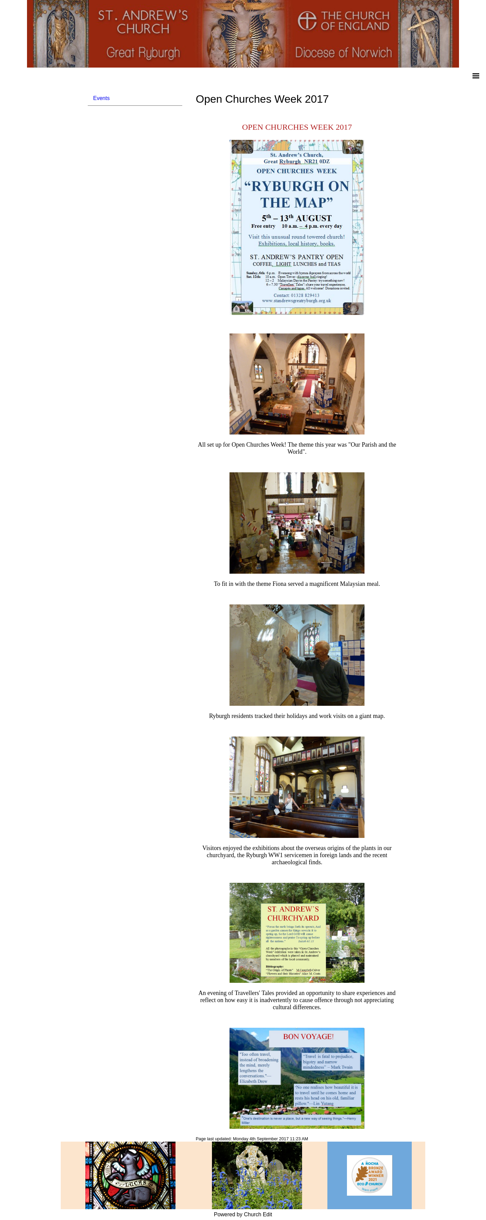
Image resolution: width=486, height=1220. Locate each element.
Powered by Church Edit (243, 1214)
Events (101, 98)
